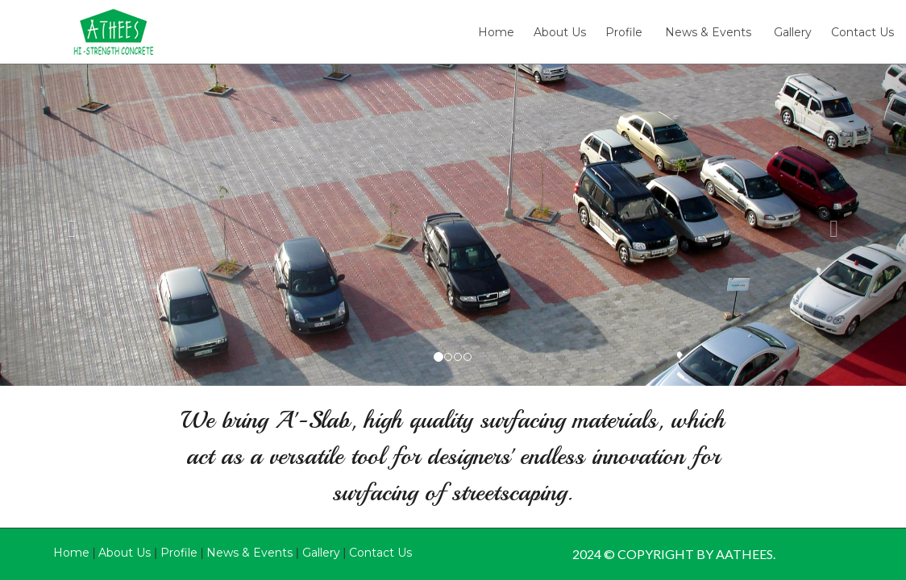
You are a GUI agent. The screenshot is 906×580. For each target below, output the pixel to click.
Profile (623, 33)
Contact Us (862, 33)
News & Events (708, 33)
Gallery (793, 33)
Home (496, 33)
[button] (68, 225)
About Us (560, 33)
